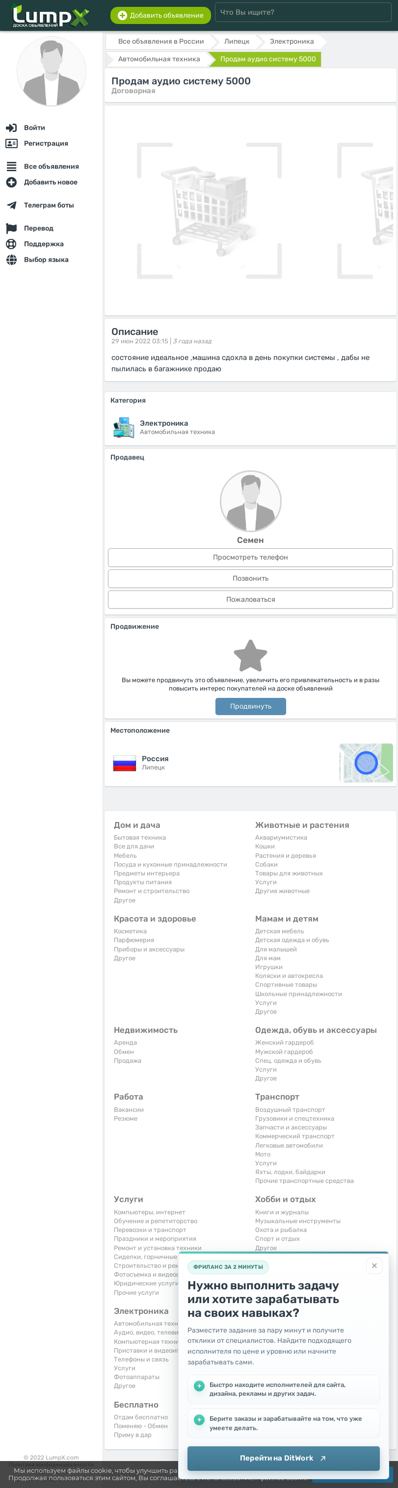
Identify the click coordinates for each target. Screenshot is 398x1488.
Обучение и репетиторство (155, 1221)
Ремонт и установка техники (158, 1248)
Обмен (124, 1051)
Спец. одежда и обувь (288, 1060)
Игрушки (269, 967)
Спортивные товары (286, 984)
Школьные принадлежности (298, 994)
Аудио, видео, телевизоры (154, 1332)
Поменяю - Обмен (141, 1426)
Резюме (125, 1118)
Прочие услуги (136, 1292)
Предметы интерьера (147, 873)
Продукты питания (143, 882)
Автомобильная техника (151, 1323)
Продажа (127, 1060)
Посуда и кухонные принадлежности (170, 864)
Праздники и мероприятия (155, 1238)
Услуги (266, 882)
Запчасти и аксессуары (291, 1127)
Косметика (130, 931)
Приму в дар (133, 1434)
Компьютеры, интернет (150, 1212)
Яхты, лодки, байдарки (290, 1172)
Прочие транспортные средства (304, 1180)
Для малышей (276, 949)
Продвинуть (250, 706)
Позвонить (250, 578)
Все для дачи (134, 846)
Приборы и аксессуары (149, 949)
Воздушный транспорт (290, 1109)
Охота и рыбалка (281, 1229)
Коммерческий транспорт (295, 1136)
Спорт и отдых (277, 1238)
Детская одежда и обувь (292, 940)
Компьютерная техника (150, 1341)
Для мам (268, 958)
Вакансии (129, 1109)
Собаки (266, 864)
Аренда (125, 1042)
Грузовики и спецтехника (294, 1118)
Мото (262, 1154)
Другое (124, 900)
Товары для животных (289, 873)
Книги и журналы (282, 1212)
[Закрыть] (374, 1265)
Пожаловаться (250, 599)
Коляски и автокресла (289, 975)
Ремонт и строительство (151, 891)
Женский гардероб (284, 1042)
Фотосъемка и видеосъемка (156, 1274)
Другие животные (282, 891)
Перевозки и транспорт (150, 1229)
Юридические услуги (146, 1283)
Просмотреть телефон (250, 557)
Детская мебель (279, 931)
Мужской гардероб (284, 1051)
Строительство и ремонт (152, 1265)
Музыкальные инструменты (298, 1221)
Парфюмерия (134, 940)
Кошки (265, 846)
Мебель (125, 855)
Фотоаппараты (136, 1377)
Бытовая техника (140, 837)
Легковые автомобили (289, 1145)
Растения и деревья (285, 855)
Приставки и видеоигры (150, 1350)
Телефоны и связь (141, 1359)
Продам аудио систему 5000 (268, 59)
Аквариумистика (281, 837)
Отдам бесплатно (141, 1417)
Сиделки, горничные (145, 1256)
